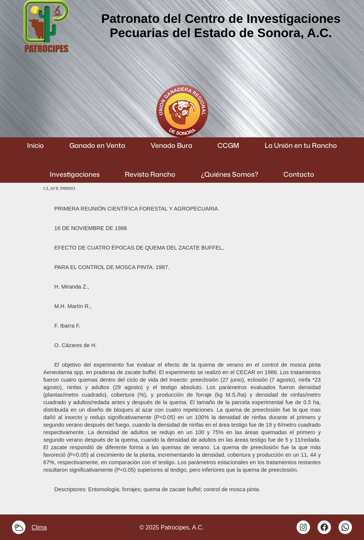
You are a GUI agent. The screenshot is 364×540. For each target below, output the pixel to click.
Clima (39, 527)
